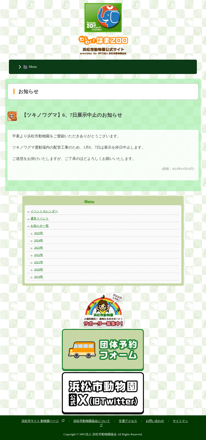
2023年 (38, 247)
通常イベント (39, 218)
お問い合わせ (155, 421)
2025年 (38, 233)
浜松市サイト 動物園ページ (40, 421)
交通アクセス (128, 421)
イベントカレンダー (44, 211)
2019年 (38, 276)
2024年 (38, 240)
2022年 (38, 255)
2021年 (38, 262)
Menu (33, 67)
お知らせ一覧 (39, 226)
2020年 (38, 269)
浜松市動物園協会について (91, 421)
